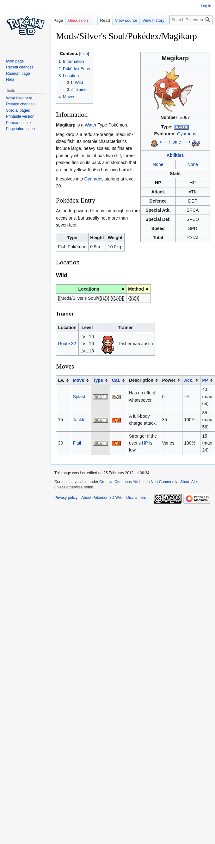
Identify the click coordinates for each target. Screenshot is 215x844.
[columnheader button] (81, 380)
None (158, 164)
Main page (15, 61)
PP (205, 380)
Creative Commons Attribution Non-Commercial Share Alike (149, 482)
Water (90, 124)
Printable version (20, 116)
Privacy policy (65, 497)
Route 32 (67, 343)
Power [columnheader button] (168, 380)
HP (145, 443)
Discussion (78, 20)
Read (99, 20)
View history (147, 20)
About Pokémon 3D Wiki (101, 497)
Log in (206, 6)
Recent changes (20, 67)
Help (10, 79)
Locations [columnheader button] (88, 289)
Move (78, 380)
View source (120, 20)
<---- (164, 142)
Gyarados (186, 133)
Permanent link (18, 123)
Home (175, 142)
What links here (19, 98)
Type (98, 380)
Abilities (175, 155)
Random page (18, 73)
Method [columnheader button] (136, 289)
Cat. (116, 380)
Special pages (18, 110)
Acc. (189, 380)
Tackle (79, 419)
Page (58, 20)
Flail (77, 443)
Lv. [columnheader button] (61, 380)
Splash (79, 396)
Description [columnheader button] (141, 380)
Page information (20, 129)
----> (186, 142)
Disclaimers (136, 497)
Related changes (20, 104)
